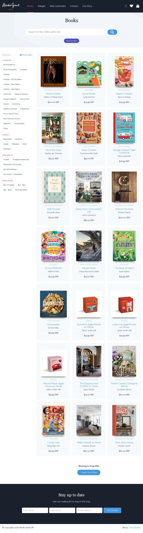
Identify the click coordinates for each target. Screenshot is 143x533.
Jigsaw (6, 146)
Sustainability (19, 125)
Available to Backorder (21, 161)
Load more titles (89, 474)
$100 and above (21, 192)
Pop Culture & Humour (11, 120)
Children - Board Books (11, 86)
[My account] (126, 7)
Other (25, 146)
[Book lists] (131, 7)
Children (6, 76)
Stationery (7, 125)
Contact (78, 7)
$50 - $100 (7, 192)
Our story (91, 7)
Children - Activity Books (12, 81)
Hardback (18, 141)
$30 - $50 (21, 187)
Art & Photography (10, 71)
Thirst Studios (135, 529)
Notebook (15, 146)
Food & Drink (24, 101)
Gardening (16, 106)
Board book (7, 141)
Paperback (7, 151)
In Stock (6, 161)
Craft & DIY (7, 96)
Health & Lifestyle (10, 111)
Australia (23, 71)
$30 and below (8, 187)
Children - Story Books (11, 91)
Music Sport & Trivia (10, 116)
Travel (5, 130)
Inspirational (24, 111)
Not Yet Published (10, 171)
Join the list (112, 512)
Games (6, 106)
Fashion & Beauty (9, 101)
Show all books (71, 43)
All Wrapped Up (9, 66)
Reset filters (26, 57)
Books (35, 7)
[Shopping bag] (137, 7)
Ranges (46, 7)
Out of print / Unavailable (12, 176)
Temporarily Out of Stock (12, 166)
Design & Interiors (21, 96)
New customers (62, 7)
